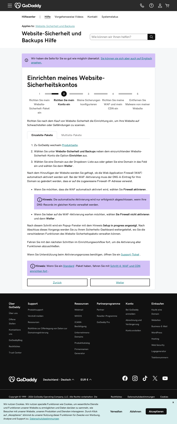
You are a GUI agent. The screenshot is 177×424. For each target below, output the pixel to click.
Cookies (164, 397)
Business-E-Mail (159, 326)
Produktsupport (35, 310)
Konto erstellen (133, 330)
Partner (100, 310)
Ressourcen (33, 322)
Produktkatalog (82, 343)
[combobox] (118, 36)
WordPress (156, 332)
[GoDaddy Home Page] (23, 379)
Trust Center (15, 352)
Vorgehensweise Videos (69, 16)
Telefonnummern (159, 357)
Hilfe (47, 16)
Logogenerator (158, 351)
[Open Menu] (8, 5)
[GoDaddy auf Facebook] (125, 380)
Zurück (57, 282)
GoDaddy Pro (103, 322)
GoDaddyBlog (15, 340)
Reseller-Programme (107, 316)
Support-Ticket (130, 254)
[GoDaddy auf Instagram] (135, 380)
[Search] (151, 37)
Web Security (157, 345)
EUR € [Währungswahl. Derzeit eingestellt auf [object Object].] (86, 379)
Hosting (155, 339)
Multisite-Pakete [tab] (71, 135)
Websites (156, 320)
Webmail (78, 310)
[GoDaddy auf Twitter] (155, 380)
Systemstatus (110, 16)
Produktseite (70, 145)
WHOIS (78, 316)
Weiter (120, 282)
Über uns (13, 313)
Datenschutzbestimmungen (141, 397)
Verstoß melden (35, 316)
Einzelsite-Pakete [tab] (42, 135)
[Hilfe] (151, 6)
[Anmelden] (160, 6)
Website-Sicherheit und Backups (55, 26)
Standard (68, 265)
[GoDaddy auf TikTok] (145, 380)
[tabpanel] (88, 199)
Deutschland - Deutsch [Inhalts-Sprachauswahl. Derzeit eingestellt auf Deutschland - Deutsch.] (59, 379)
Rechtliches (14, 346)
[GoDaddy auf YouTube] (165, 380)
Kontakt (92, 16)
